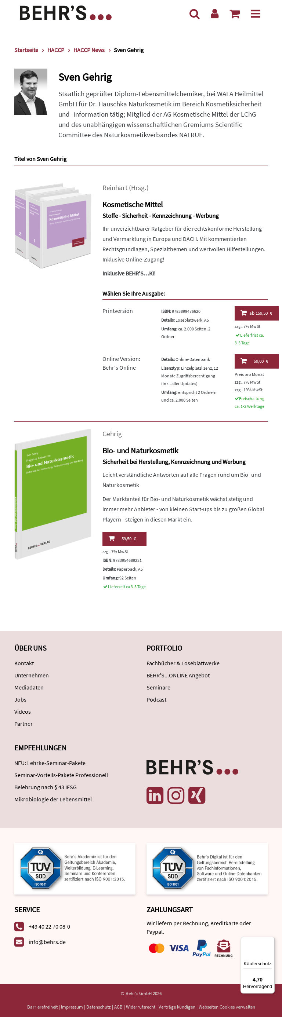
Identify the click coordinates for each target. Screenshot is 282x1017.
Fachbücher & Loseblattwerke (183, 663)
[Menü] (255, 14)
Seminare (158, 687)
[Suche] (194, 14)
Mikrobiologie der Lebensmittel (53, 799)
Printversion (117, 310)
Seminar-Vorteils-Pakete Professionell (61, 775)
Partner (23, 723)
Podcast (156, 699)
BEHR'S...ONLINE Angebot (178, 675)
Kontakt (24, 663)
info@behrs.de (47, 941)
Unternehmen (31, 675)
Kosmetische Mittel (132, 204)
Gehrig (112, 433)
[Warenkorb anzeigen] (234, 14)
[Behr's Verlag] (66, 12)
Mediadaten (29, 687)
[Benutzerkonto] (214, 14)
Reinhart (114, 187)
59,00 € (254, 361)
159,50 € (256, 313)
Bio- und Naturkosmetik (140, 451)
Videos (22, 711)
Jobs (20, 699)
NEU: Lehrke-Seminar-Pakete (50, 763)
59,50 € (122, 538)
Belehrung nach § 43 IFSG (45, 787)
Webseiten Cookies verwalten (227, 1007)
